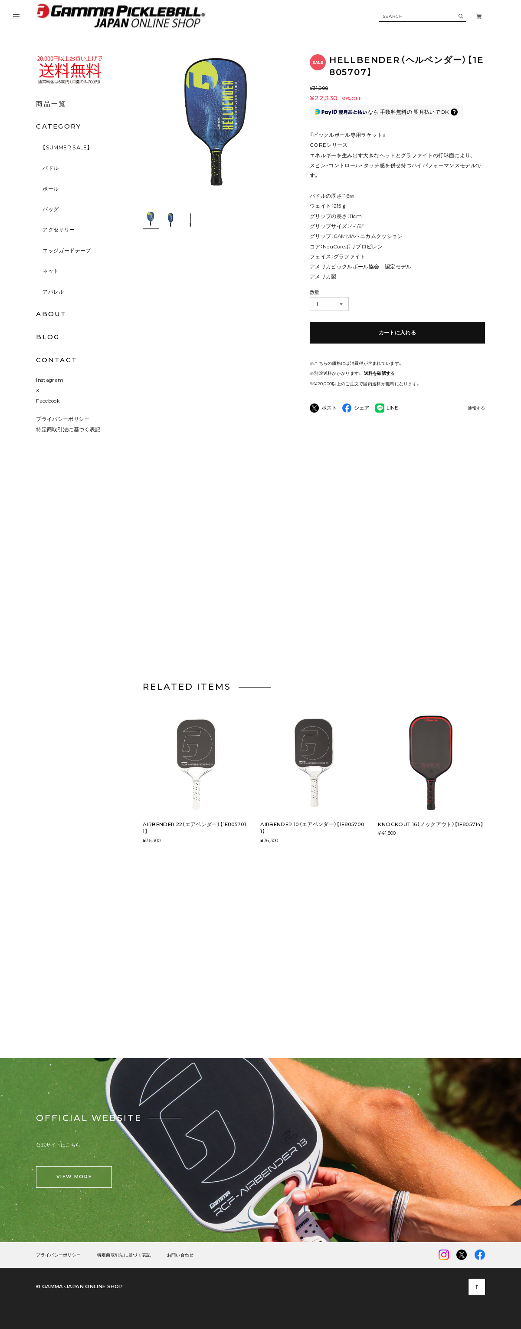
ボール (51, 188)
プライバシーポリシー (63, 420)
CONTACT (56, 360)
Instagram (49, 381)
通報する (476, 408)
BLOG (47, 337)
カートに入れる (397, 332)
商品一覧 (51, 103)
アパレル (53, 291)
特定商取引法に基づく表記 (68, 430)
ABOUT (51, 314)
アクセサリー (59, 229)
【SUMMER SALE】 (66, 147)
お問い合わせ (180, 1255)
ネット (51, 271)
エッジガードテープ (67, 250)
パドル (51, 168)
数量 (315, 292)
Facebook (48, 402)
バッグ (51, 209)
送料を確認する (379, 373)
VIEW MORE (74, 1177)
